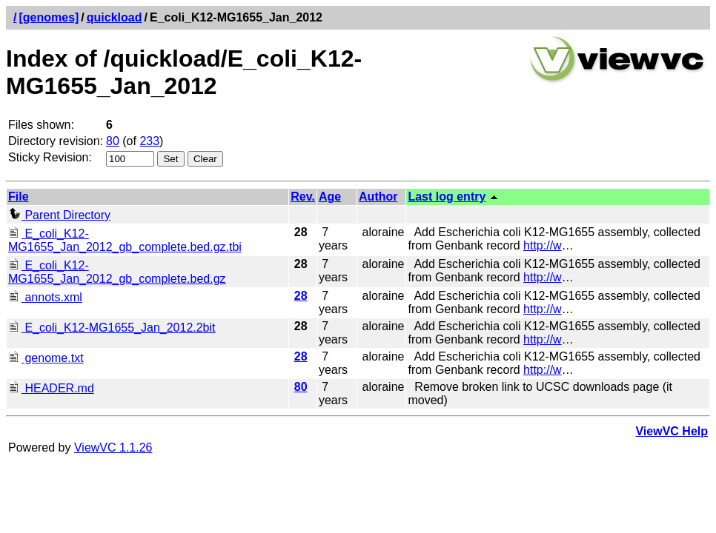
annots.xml (45, 297)
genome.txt (46, 358)
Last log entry (446, 196)
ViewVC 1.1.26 (113, 447)
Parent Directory (59, 215)
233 (149, 141)
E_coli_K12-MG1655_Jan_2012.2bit (112, 327)
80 (112, 141)
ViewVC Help (671, 431)
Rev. (303, 196)
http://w (542, 245)
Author (378, 196)
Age (330, 196)
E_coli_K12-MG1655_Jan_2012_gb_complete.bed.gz (117, 272)
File (18, 196)
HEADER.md (51, 388)
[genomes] (49, 17)
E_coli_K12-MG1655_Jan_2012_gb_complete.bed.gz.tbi (125, 240)
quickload (114, 17)
